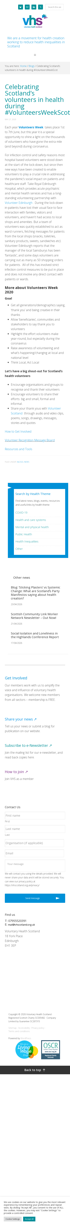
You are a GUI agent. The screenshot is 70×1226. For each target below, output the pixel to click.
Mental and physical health (32, 527)
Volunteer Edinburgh (19, 203)
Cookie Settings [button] (13, 1219)
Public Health (23, 534)
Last (7, 834)
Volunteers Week (31, 127)
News (26, 462)
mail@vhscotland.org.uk (21, 924)
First (7, 821)
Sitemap (12, 1027)
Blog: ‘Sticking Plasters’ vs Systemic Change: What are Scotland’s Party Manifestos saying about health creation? (35, 592)
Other (19, 549)
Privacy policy (37, 1027)
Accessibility (24, 1027)
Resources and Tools (18, 449)
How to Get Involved (18, 431)
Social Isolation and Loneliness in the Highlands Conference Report (35, 635)
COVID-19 (21, 512)
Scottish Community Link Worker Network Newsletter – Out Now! (34, 616)
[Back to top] (35, 1070)
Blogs (20, 462)
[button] (35, 57)
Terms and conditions (19, 1031)
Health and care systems (30, 520)
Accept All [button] (29, 1219)
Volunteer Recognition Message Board (30, 440)
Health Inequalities (26, 541)
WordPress (26, 1038)
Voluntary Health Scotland (35, 21)
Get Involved (16, 678)
